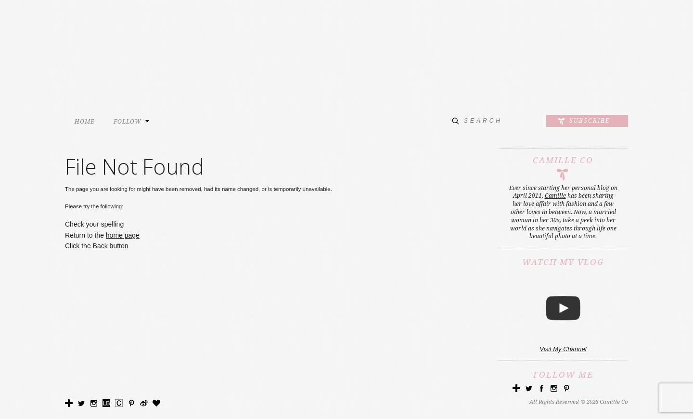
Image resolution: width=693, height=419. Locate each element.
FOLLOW (127, 121)
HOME (84, 121)
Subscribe (589, 120)
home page (123, 235)
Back (100, 246)
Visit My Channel (562, 349)
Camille (555, 195)
